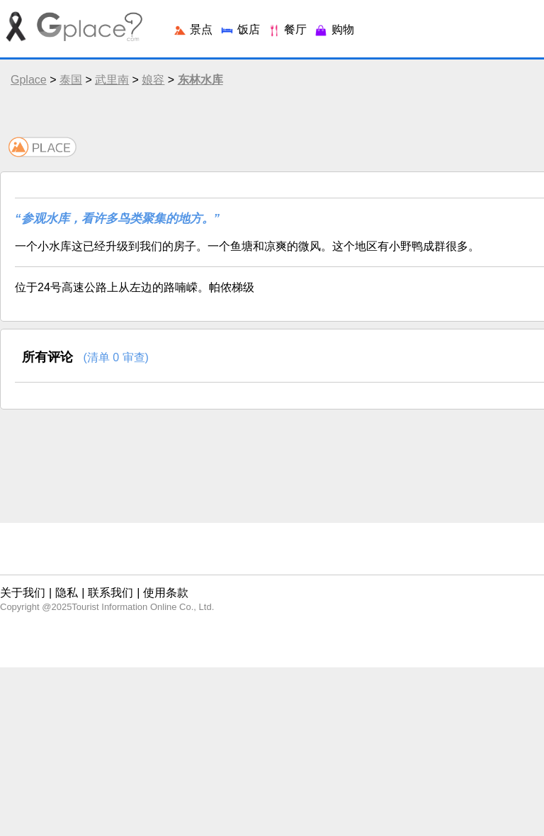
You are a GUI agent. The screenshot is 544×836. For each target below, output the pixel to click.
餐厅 (287, 29)
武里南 (112, 80)
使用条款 (165, 593)
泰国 (71, 80)
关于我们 (22, 593)
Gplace (29, 80)
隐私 (66, 593)
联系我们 (110, 593)
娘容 (153, 80)
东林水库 (200, 80)
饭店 (239, 29)
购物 (333, 29)
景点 (192, 29)
